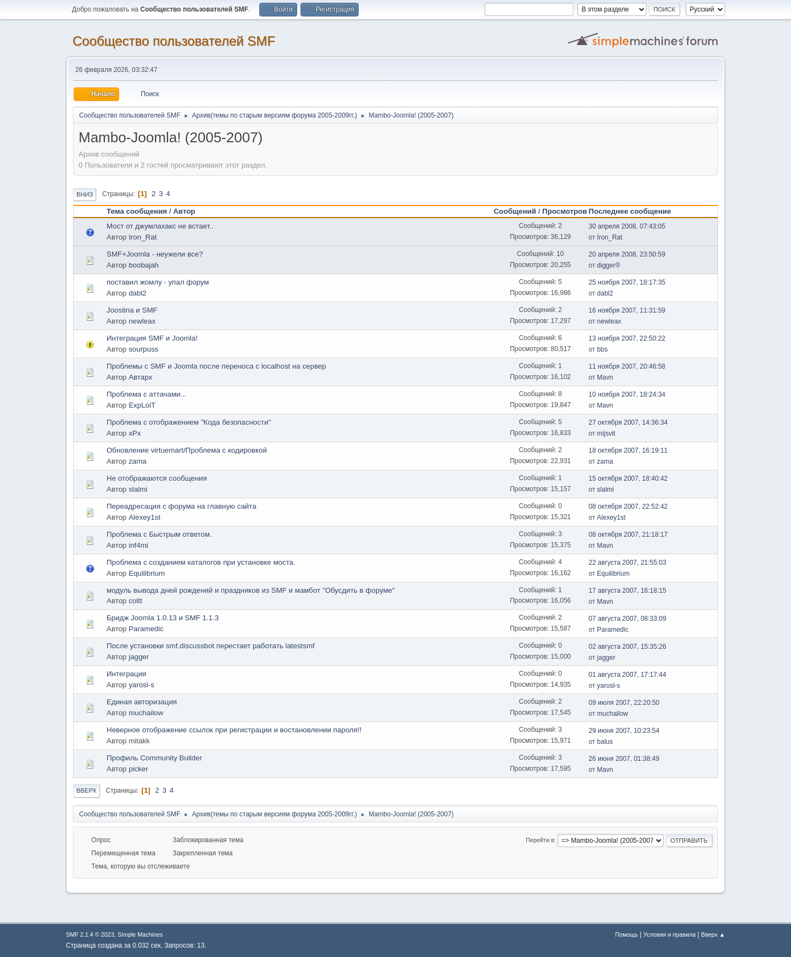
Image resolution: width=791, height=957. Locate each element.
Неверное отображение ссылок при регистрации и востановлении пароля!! (234, 730)
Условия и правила (669, 934)
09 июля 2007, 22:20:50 (624, 702)
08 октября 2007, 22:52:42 (628, 506)
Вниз (84, 194)
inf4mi (138, 545)
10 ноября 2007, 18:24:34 (627, 394)
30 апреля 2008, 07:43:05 (627, 226)
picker (138, 769)
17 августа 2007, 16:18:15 (627, 590)
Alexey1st (144, 517)
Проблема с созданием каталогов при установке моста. (201, 562)
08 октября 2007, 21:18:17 (628, 534)
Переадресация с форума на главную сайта (182, 506)
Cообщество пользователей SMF (174, 41)
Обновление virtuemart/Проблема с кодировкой (187, 450)
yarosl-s (141, 685)
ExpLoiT (142, 405)
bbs (602, 349)
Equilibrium (147, 573)
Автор (184, 211)
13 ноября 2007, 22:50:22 (627, 338)
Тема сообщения (137, 211)
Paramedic (146, 629)
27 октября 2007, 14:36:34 (628, 422)
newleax (142, 321)
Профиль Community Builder (154, 758)
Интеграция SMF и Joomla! (152, 338)
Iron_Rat (143, 237)
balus (605, 741)
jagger (139, 657)
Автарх (140, 377)
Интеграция (126, 674)
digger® (608, 265)
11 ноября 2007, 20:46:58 (627, 366)
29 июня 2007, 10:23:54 (624, 731)
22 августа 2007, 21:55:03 (627, 562)
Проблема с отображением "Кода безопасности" (189, 422)
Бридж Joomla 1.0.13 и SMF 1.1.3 (163, 618)
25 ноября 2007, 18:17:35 (627, 282)
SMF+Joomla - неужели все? (155, 254)
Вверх (86, 790)
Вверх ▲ (713, 934)
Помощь (626, 934)
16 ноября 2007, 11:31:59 (627, 310)
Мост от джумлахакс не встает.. (160, 226)
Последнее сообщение (635, 211)
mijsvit (606, 433)
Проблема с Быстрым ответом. (159, 534)
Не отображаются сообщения (157, 478)
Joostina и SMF (132, 310)
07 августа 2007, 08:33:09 (627, 618)
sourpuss (143, 349)
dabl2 (138, 293)
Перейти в (540, 840)
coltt (135, 601)
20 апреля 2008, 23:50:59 (627, 254)
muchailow (146, 713)
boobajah (144, 265)
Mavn (605, 377)
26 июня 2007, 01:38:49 (624, 759)
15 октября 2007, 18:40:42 (628, 478)
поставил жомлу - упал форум (158, 282)
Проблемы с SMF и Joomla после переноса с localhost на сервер (216, 366)
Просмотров (564, 211)
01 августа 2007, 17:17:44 (627, 674)
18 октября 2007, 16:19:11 (628, 450)
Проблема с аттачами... (147, 394)
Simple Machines (140, 934)
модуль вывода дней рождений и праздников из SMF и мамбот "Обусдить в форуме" (251, 590)
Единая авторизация (142, 702)
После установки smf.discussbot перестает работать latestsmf (211, 646)
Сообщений (515, 211)
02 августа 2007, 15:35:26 (627, 646)
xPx (135, 433)
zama (138, 461)
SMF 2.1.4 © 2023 (90, 934)
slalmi (138, 489)
